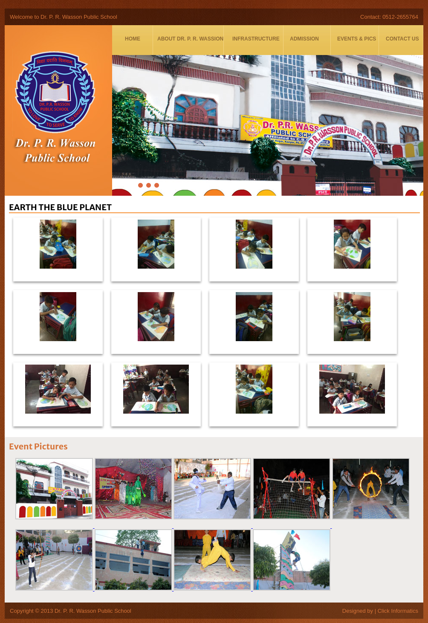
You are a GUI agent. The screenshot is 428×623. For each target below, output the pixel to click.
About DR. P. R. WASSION (190, 39)
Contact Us (402, 39)
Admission (304, 39)
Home (132, 39)
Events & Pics (356, 39)
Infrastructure (256, 39)
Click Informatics (398, 611)
